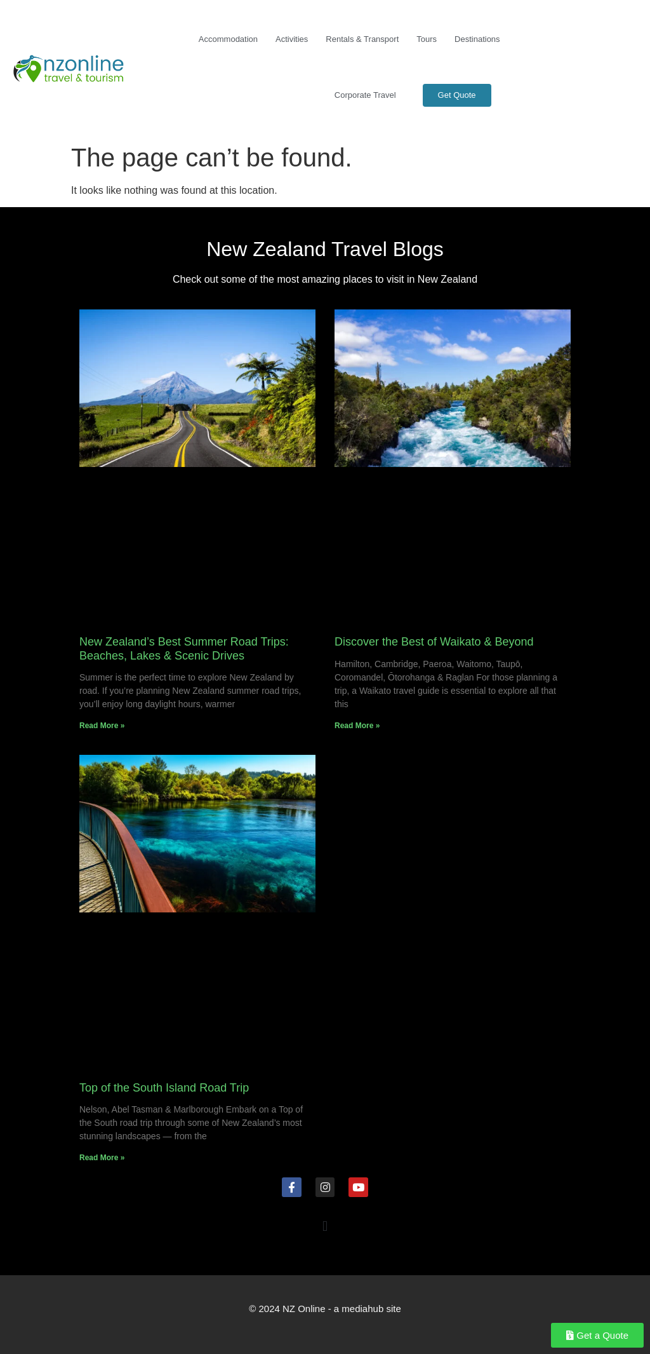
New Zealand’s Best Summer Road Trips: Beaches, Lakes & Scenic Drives (184, 648)
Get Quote (457, 95)
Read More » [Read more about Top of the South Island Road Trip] (101, 1157)
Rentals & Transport (362, 39)
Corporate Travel (365, 95)
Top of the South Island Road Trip (164, 1087)
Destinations (477, 39)
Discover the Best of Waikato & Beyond (434, 641)
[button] (325, 1226)
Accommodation (228, 39)
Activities (291, 39)
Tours (426, 39)
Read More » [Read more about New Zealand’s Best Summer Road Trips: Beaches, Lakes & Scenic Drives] (101, 725)
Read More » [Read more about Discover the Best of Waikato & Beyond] (357, 725)
